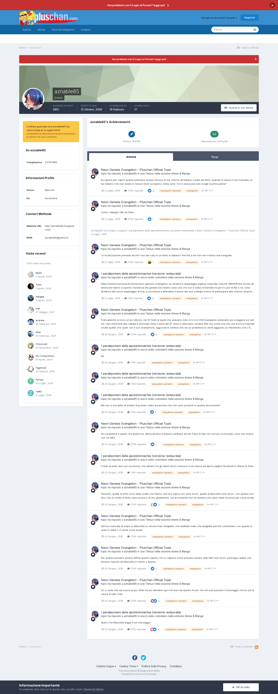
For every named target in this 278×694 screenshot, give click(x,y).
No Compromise (45, 355)
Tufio (39, 284)
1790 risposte (133, 298)
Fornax (39, 379)
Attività (41, 29)
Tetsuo (149, 173)
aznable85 (130, 173)
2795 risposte (133, 190)
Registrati (249, 17)
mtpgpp (40, 296)
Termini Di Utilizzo (93, 689)
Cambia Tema (128, 666)
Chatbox (86, 29)
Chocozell (41, 344)
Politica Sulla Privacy (154, 666)
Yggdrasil (41, 367)
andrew (40, 320)
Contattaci (176, 666)
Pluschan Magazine (63, 29)
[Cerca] (231, 29)
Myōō (39, 272)
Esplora (26, 29)
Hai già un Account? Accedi (219, 17)
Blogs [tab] (215, 156)
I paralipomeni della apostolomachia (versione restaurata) (161, 230)
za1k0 (39, 391)
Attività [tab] (131, 156)
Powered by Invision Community (139, 674)
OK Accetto (241, 687)
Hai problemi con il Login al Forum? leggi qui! (136, 5)
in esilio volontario (156, 277)
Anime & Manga (180, 173)
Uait (38, 308)
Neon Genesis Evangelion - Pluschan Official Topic (136, 170)
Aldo (38, 332)
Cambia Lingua (106, 666)
